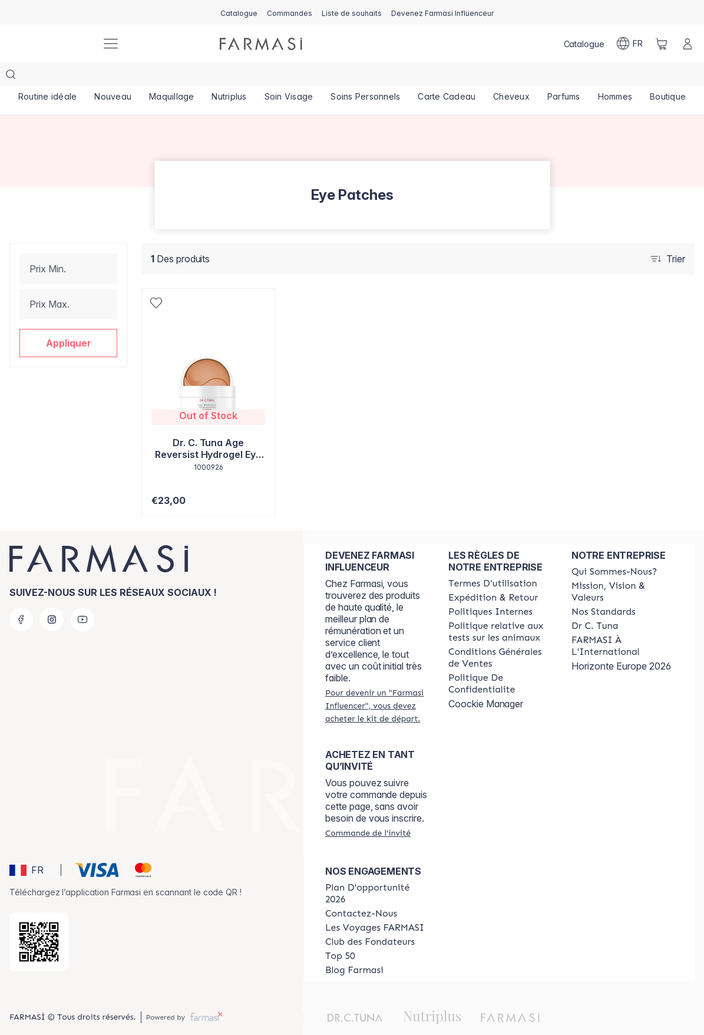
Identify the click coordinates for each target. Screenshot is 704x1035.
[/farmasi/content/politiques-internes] (490, 588)
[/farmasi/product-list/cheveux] (511, 76)
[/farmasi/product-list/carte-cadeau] (446, 76)
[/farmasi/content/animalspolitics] (499, 608)
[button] (68, 319)
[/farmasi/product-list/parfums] (563, 76)
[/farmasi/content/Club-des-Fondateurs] (370, 918)
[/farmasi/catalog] (239, 12)
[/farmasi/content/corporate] (622, 622)
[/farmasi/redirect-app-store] (38, 918)
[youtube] (82, 596)
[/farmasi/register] (289, 12)
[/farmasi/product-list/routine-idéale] (47, 76)
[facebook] (21, 596)
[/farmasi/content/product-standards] (603, 588)
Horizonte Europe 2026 (621, 642)
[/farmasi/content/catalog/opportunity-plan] (376, 870)
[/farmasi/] (50, 44)
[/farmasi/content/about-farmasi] (614, 548)
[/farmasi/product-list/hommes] (615, 76)
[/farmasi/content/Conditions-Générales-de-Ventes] (499, 634)
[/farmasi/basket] (662, 44)
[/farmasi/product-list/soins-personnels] (365, 76)
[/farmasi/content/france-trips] (374, 904)
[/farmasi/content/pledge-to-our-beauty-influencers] (594, 602)
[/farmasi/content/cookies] (499, 660)
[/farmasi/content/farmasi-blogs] (354, 946)
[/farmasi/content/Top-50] (340, 932)
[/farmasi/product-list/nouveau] (112, 76)
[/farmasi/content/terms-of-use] (492, 560)
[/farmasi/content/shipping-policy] (493, 574)
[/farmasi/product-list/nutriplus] (229, 76)
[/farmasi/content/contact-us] (361, 890)
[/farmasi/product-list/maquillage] (171, 76)
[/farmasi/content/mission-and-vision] (622, 568)
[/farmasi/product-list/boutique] (668, 76)
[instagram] (52, 596)
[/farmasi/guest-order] (368, 809)
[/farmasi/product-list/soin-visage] (289, 76)
